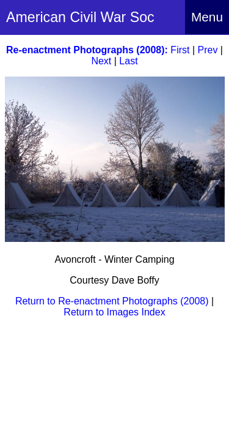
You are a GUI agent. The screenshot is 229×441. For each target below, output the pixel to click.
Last (128, 61)
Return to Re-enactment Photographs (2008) (112, 301)
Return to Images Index (114, 312)
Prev (208, 50)
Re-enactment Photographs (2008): (87, 50)
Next (101, 61)
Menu (207, 17)
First (179, 50)
